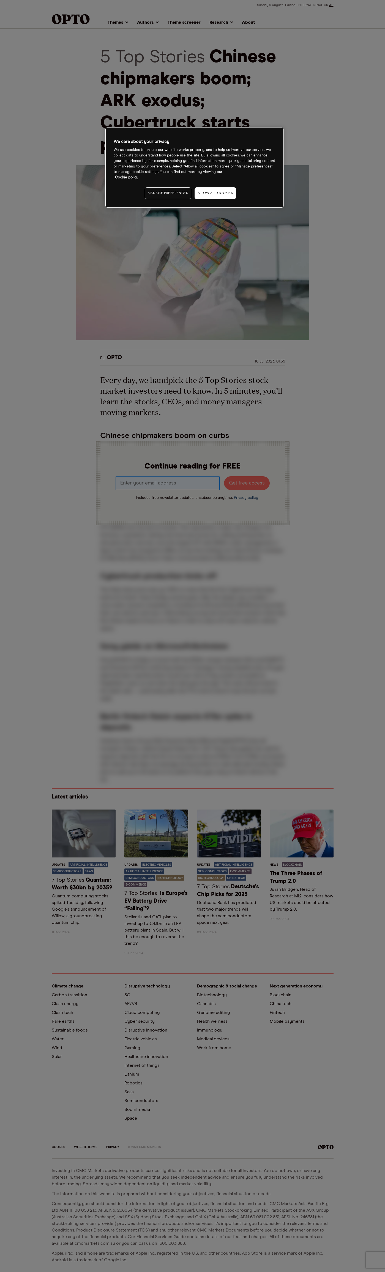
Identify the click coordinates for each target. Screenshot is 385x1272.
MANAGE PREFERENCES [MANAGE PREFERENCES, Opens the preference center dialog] (168, 193)
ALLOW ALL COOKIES (215, 193)
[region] (194, 167)
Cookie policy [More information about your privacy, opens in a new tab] (126, 177)
